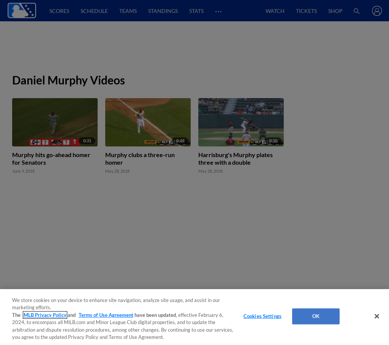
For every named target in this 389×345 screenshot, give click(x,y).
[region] (194, 317)
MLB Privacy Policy (45, 315)
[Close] (376, 316)
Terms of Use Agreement (106, 315)
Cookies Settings (262, 316)
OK (315, 316)
